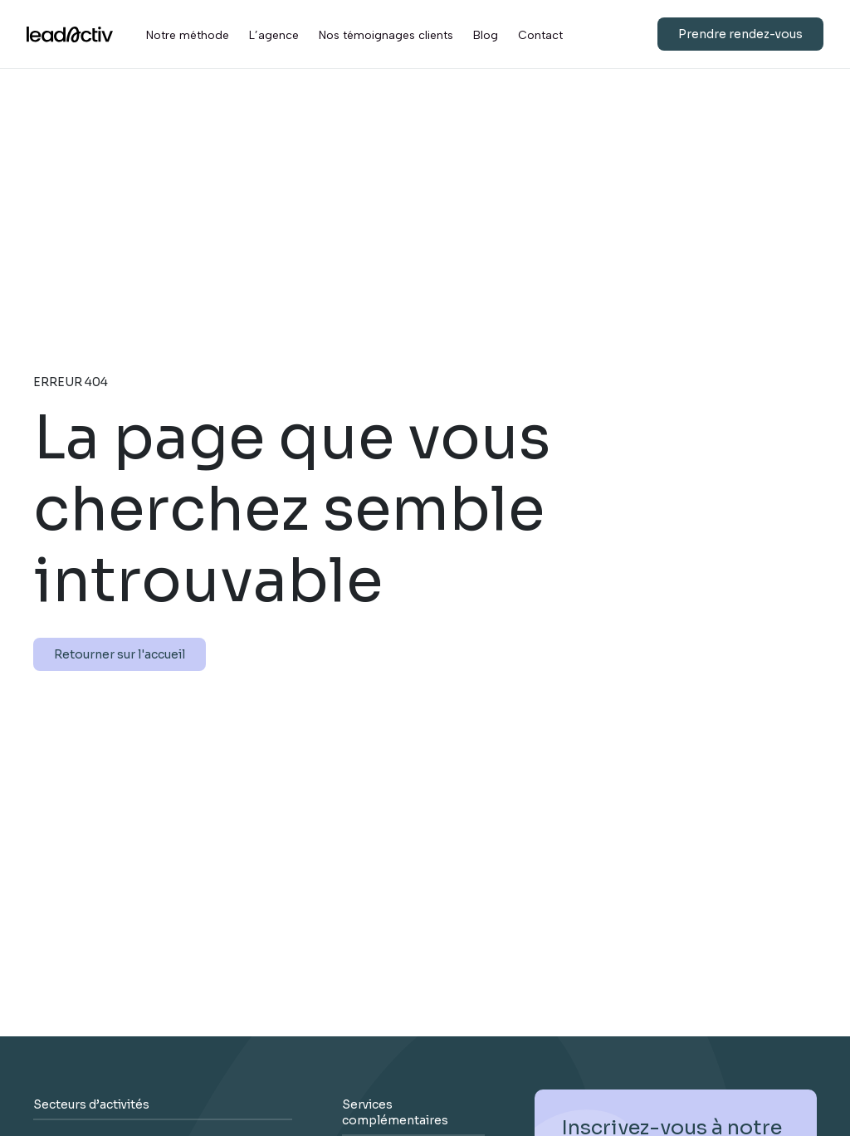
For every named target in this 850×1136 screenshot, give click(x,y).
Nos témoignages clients (386, 35)
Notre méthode (187, 35)
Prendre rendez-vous (740, 34)
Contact (540, 35)
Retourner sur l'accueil (119, 654)
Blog (485, 35)
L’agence (274, 35)
